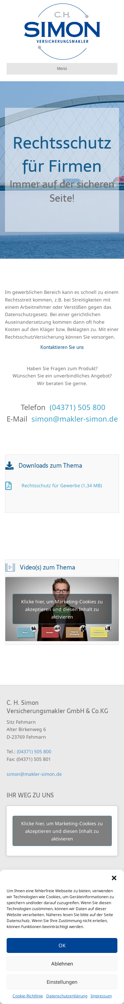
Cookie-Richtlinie (28, 996)
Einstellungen (62, 981)
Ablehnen (62, 963)
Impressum (101, 996)
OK (62, 945)
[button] (114, 878)
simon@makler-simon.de (74, 419)
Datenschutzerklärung (66, 996)
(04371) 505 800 (77, 407)
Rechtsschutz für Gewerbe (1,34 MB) (61, 485)
